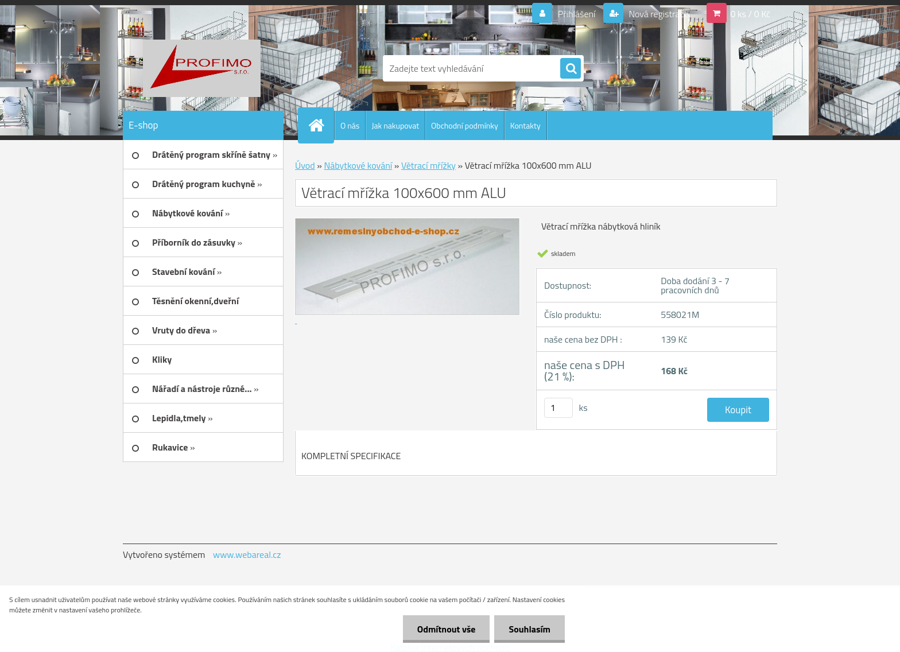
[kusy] (558, 408)
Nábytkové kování (358, 165)
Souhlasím (529, 629)
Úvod (305, 165)
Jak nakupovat (395, 125)
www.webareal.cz (247, 554)
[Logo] (202, 68)
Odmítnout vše (446, 629)
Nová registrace (658, 14)
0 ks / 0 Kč (750, 14)
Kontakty (525, 125)
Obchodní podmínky (464, 125)
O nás (349, 125)
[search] (570, 69)
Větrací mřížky (428, 165)
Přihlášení (577, 14)
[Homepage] (321, 125)
